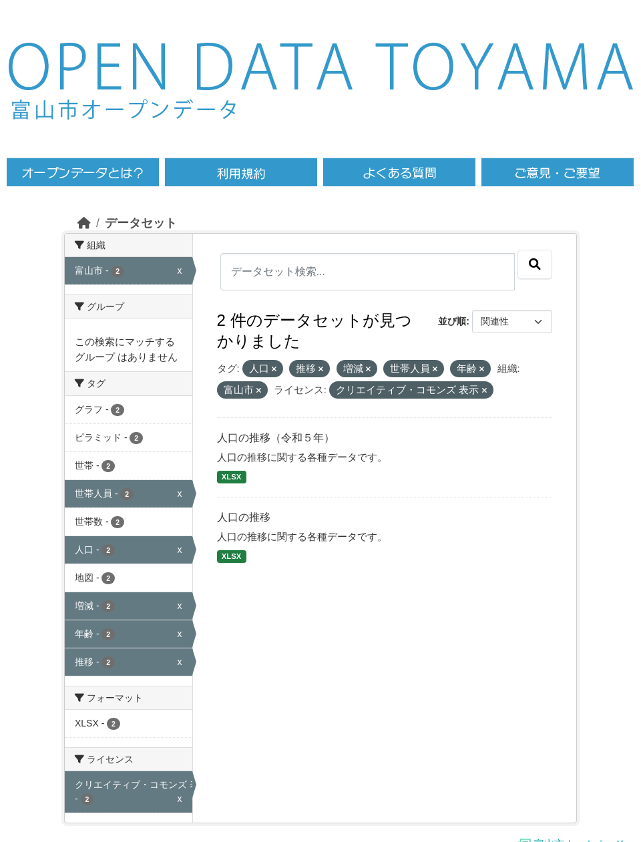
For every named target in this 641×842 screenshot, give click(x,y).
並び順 (452, 321)
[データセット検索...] (367, 271)
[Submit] (534, 264)
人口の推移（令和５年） (276, 437)
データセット (141, 223)
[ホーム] (84, 223)
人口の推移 (243, 517)
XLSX (231, 477)
